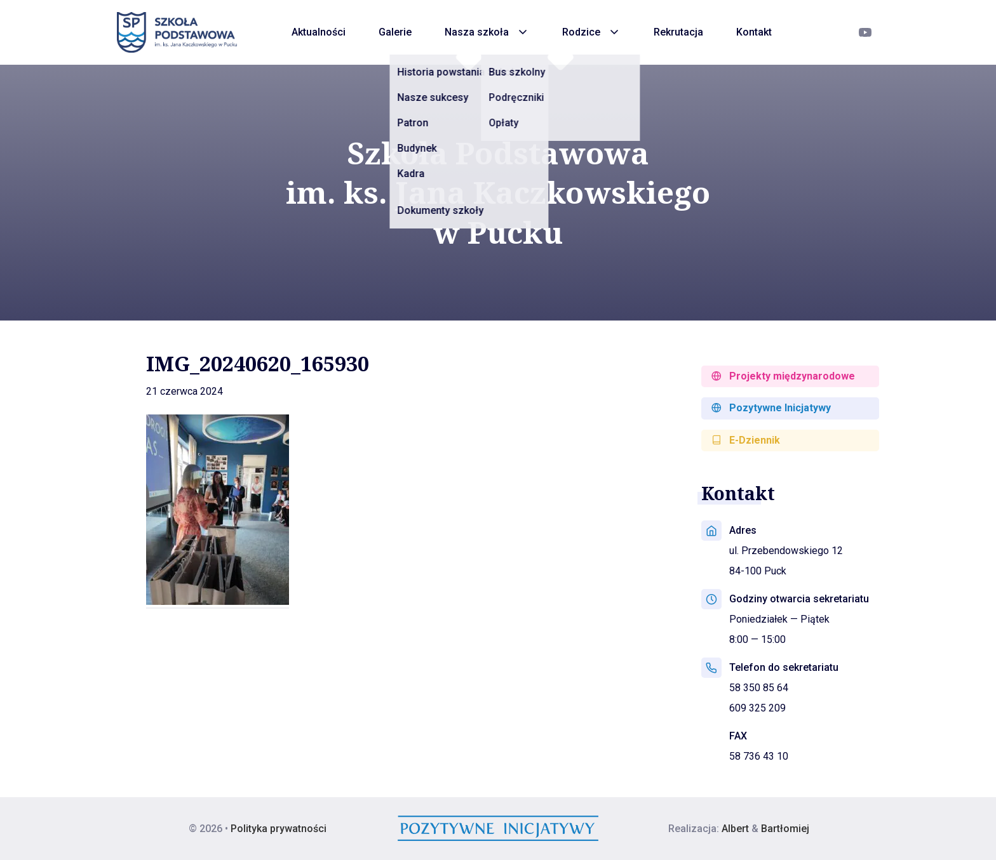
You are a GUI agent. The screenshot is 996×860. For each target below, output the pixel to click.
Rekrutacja (678, 32)
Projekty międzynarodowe (783, 376)
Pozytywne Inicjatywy (771, 408)
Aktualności (319, 32)
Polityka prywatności (278, 829)
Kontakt (754, 32)
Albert (735, 829)
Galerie (395, 32)
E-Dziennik (745, 440)
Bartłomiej (785, 829)
